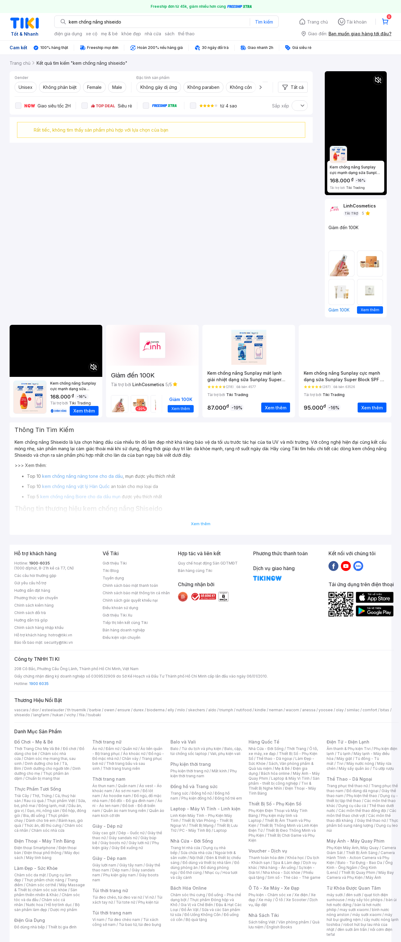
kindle (260, 710)
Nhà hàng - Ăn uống (278, 867)
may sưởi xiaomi (354, 909)
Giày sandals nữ (123, 837)
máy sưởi (335, 894)
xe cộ (91, 33)
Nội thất (196, 857)
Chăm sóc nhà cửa (47, 830)
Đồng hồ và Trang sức (194, 786)
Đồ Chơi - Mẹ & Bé (33, 741)
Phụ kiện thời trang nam (203, 773)
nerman (276, 710)
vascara (21, 710)
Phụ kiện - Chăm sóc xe (270, 894)
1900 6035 (39, 683)
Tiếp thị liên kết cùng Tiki (125, 622)
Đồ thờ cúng (191, 872)
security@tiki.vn (58, 642)
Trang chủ (317, 21)
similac (353, 710)
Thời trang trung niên (121, 768)
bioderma (156, 710)
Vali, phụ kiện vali (225, 753)
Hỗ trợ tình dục (59, 904)
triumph (226, 710)
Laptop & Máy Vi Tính (290, 778)
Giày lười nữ (139, 842)
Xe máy (265, 899)
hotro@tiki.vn (60, 635)
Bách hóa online (275, 773)
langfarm (41, 715)
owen (109, 710)
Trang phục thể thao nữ (347, 785)
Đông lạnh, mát (51, 805)
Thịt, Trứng (42, 795)
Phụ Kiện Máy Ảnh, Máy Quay (353, 847)
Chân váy (130, 758)
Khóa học (295, 857)
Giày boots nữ (113, 842)
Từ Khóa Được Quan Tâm (354, 888)
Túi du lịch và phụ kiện (201, 748)
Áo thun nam (103, 785)
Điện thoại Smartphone (34, 847)
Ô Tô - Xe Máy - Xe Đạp (274, 888)
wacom (292, 710)
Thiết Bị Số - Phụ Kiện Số (275, 803)
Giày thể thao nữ (371, 820)
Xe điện (301, 894)
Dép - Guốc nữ (131, 833)
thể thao (186, 33)
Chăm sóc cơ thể (41, 885)
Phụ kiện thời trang (190, 764)
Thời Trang (296, 748)
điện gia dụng (68, 33)
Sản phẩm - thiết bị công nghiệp (284, 781)
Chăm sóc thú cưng (187, 894)
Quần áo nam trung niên (124, 810)
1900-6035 (39, 563)
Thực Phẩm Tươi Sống (37, 789)
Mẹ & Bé (282, 768)
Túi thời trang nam (112, 912)
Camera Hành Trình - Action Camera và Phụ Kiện (361, 857)
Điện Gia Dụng (29, 920)
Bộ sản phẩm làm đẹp (47, 907)
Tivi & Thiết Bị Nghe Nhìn (280, 786)
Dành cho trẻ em (40, 820)
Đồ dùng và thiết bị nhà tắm (207, 862)
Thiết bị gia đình (62, 927)
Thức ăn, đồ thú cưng (42, 825)
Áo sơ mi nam (127, 790)
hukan (57, 715)
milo (181, 710)
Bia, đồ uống (34, 815)
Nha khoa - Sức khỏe (281, 872)
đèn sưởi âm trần (352, 929)
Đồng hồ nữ (202, 793)
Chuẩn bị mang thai (42, 778)
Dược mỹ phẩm (63, 909)
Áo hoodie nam (117, 795)
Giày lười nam (104, 865)
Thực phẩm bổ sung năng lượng (362, 823)
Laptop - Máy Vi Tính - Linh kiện (205, 808)
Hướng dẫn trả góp (31, 620)
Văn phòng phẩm (293, 922)
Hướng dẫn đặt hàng (32, 590)
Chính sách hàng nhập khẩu (39, 627)
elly (171, 710)
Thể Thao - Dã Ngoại (349, 779)
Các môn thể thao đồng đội (362, 810)
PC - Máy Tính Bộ (195, 830)
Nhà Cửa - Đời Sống (191, 841)
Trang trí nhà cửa (185, 847)
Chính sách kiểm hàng (34, 605)
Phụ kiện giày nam (119, 875)
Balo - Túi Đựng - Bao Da (359, 862)
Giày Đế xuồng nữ (127, 847)
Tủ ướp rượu (383, 768)
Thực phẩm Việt (61, 800)
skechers (196, 710)
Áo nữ (97, 748)
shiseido (22, 715)
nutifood (244, 710)
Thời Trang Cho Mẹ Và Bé (37, 748)
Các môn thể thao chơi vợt (361, 813)
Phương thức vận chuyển (36, 597)
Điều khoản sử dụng (120, 607)
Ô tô (279, 899)
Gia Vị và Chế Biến (197, 904)
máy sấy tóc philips (365, 899)
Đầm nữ (112, 748)
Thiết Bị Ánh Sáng (361, 852)
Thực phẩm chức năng (44, 880)
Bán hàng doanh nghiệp (124, 630)
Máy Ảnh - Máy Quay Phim (355, 841)
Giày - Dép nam (109, 858)
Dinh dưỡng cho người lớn (46, 768)
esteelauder (53, 710)
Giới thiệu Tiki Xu (117, 615)
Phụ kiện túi (148, 902)
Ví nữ (149, 897)
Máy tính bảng (38, 857)
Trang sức (179, 793)
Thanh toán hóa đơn (266, 857)
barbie (95, 710)
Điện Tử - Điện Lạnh (348, 741)
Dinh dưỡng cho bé (42, 763)
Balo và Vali (183, 741)
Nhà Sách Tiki (264, 915)
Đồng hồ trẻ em (228, 798)
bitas (384, 710)
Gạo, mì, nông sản (43, 810)
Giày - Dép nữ (107, 826)
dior (35, 710)
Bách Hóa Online (188, 888)
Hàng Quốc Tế (264, 741)
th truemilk (76, 710)
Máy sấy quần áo (354, 768)
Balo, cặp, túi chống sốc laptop (206, 751)
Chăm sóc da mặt (30, 875)
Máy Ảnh (373, 877)
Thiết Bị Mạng (201, 825)
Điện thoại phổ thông (42, 852)
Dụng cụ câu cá (352, 805)
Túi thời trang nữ (110, 890)
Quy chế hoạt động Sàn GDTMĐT (208, 563)
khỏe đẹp (131, 33)
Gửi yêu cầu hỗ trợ (30, 583)
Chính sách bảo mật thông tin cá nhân (136, 593)
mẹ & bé (109, 33)
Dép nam (120, 870)
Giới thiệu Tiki (115, 563)
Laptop (220, 830)
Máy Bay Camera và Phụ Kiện (360, 875)
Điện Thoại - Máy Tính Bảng (44, 841)
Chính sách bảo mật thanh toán (130, 585)
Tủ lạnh (343, 753)
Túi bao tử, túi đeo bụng (140, 924)
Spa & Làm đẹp (286, 862)
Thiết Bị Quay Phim (358, 872)
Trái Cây (21, 795)
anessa (308, 710)
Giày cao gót (103, 833)
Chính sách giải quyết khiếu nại (130, 600)
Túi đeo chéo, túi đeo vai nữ (117, 897)
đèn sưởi (353, 894)
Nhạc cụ (212, 872)
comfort (370, 710)
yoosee (326, 710)
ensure (123, 710)
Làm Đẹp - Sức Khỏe (36, 868)
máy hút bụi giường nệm (359, 917)
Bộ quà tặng (196, 919)
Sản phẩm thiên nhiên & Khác (45, 892)
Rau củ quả (34, 800)
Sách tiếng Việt (262, 922)
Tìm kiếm (264, 21)
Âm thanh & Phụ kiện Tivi (349, 748)
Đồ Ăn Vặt (190, 909)
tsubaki (94, 715)
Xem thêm (200, 523)
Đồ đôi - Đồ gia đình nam (132, 800)
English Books (279, 927)
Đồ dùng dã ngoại (362, 790)
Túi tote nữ (125, 902)
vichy (71, 715)
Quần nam (127, 785)
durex (138, 710)
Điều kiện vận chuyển (121, 637)
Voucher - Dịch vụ (268, 850)
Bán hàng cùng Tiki (195, 570)
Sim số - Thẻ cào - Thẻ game (293, 877)
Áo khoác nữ (134, 753)
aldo (212, 710)
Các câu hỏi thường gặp (35, 575)
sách (169, 33)
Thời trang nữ (106, 741)
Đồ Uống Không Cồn (202, 914)
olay (340, 710)
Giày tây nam (131, 865)
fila (82, 715)
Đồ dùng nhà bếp (29, 927)
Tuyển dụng (113, 578)
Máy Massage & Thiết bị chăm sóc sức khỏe (49, 887)
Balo (174, 748)
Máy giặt (344, 758)
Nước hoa (34, 904)
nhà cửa (153, 33)
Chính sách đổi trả (30, 612)
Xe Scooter (296, 899)
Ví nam (98, 919)
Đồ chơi (69, 748)
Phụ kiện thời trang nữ (189, 771)
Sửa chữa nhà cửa (196, 852)
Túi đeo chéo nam (124, 919)
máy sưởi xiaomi (366, 914)
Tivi (340, 763)
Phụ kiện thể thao (361, 795)
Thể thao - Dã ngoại (274, 758)
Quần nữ (129, 748)
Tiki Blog (111, 570)
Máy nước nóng (360, 763)
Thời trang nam (108, 779)
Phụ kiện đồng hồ (196, 798)
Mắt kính (219, 771)
